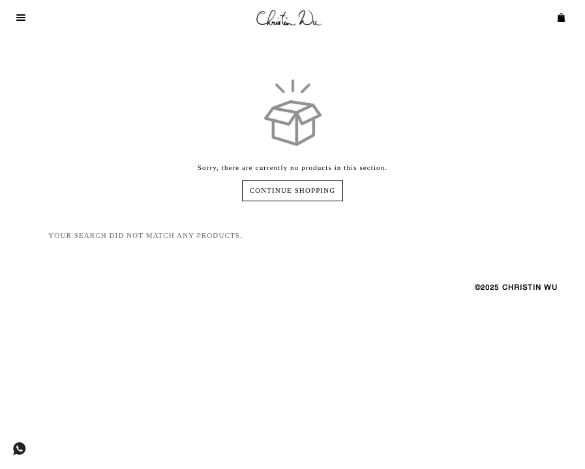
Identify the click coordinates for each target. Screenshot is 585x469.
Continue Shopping (292, 190)
